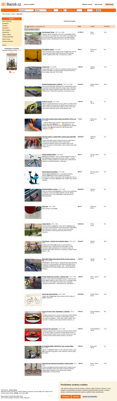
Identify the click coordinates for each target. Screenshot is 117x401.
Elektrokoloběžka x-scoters (50, 189)
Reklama (24, 391)
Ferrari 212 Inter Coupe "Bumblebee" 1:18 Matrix (56, 311)
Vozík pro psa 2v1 (47, 101)
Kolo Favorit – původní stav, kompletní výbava (55, 241)
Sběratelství (5, 28)
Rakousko (26, 398)
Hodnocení (14, 391)
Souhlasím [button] (65, 396)
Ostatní (13, 14)
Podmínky (30, 391)
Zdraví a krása (6, 39)
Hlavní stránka (6, 14)
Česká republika (8, 398)
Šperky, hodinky (6, 34)
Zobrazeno (107, 26)
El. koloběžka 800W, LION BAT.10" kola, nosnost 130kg (57, 346)
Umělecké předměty (7, 37)
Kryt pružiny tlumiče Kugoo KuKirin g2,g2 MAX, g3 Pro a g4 (59, 119)
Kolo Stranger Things (48, 32)
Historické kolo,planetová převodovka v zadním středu (57, 363)
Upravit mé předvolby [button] (90, 396)
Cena (79, 26)
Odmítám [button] (76, 396)
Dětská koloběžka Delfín (49, 154)
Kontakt (20, 391)
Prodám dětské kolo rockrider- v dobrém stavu (55, 277)
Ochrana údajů (38, 391)
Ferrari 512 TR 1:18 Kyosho (50, 329)
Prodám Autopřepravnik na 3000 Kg (52, 84)
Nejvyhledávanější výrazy (16, 396)
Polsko (22, 398)
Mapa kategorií (5, 396)
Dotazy (8, 391)
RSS (43, 391)
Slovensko (16, 398)
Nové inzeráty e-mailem (32, 29)
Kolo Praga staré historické (50, 294)
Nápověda (3, 391)
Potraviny (4, 25)
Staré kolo (45, 206)
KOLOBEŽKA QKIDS (48, 49)
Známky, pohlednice (7, 41)
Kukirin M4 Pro (46, 224)
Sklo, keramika (6, 30)
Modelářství (5, 23)
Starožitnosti (5, 32)
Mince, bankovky (6, 21)
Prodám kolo (45, 67)
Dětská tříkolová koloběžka (50, 172)
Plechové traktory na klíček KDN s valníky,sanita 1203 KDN (59, 137)
